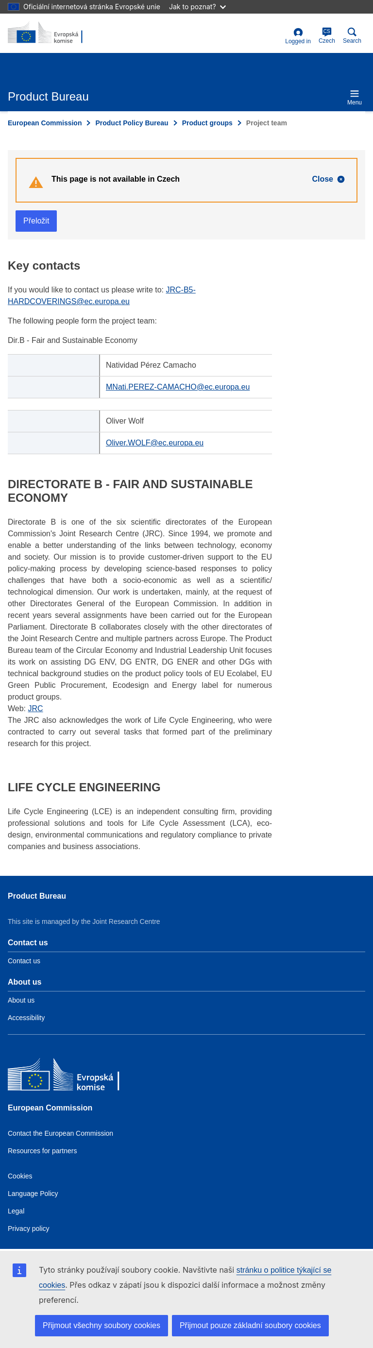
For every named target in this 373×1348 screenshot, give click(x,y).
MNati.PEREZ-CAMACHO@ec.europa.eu (178, 387)
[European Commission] (78, 1076)
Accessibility (26, 1018)
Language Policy (33, 1193)
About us (21, 1000)
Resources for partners (42, 1151)
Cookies (20, 1176)
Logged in (298, 36)
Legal (16, 1211)
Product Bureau (37, 896)
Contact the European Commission (60, 1133)
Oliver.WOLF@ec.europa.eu (154, 443)
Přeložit (36, 221)
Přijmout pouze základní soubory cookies (250, 1325)
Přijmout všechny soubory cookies (101, 1325)
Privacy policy (29, 1228)
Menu (354, 97)
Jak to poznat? (197, 6)
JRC (35, 708)
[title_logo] (55, 33)
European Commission (45, 123)
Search (352, 35)
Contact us (24, 961)
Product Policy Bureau (131, 123)
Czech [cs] (327, 35)
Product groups (207, 123)
